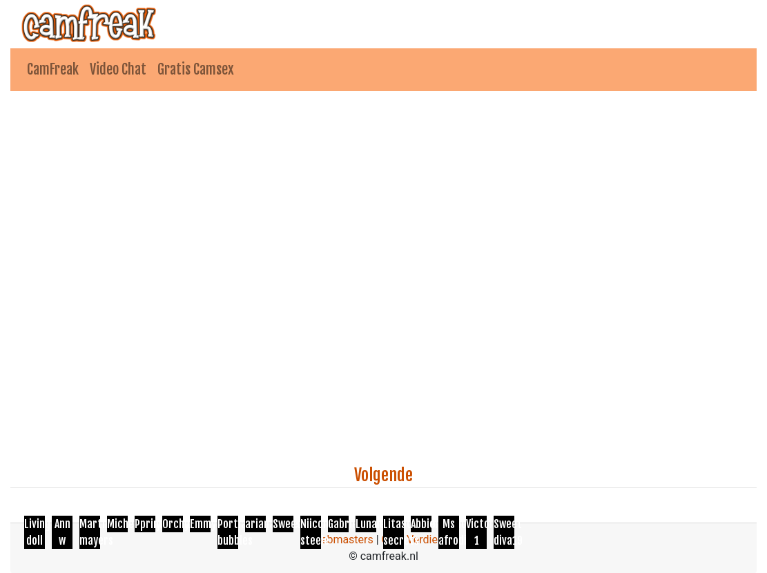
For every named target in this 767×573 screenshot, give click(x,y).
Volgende (383, 475)
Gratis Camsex (195, 69)
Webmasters (342, 539)
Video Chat (118, 69)
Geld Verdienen (419, 539)
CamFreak (53, 69)
